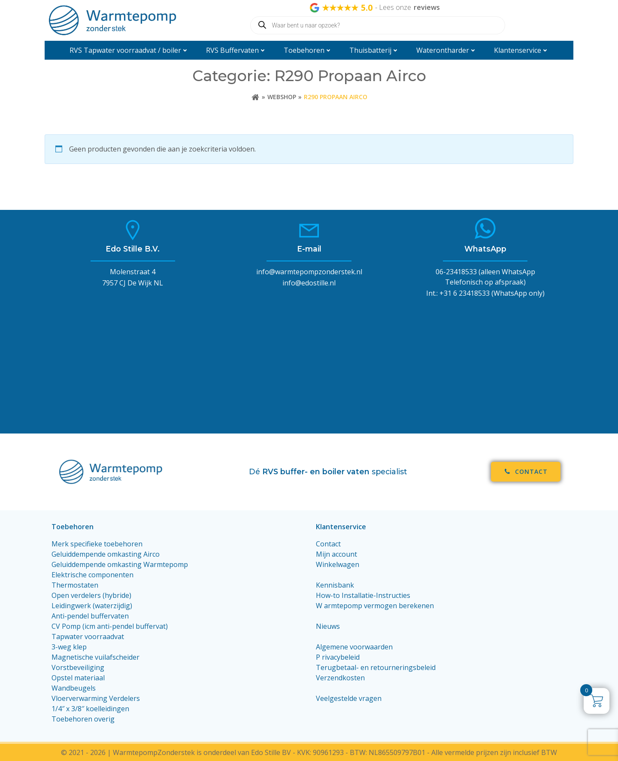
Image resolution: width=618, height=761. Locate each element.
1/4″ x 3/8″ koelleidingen (90, 708)
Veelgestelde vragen (349, 698)
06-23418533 (456, 271)
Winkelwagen (337, 564)
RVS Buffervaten (236, 50)
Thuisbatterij (374, 50)
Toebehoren (308, 50)
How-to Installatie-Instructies (363, 595)
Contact (328, 544)
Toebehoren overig (83, 719)
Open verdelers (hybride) (91, 595)
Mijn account (336, 554)
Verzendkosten (340, 677)
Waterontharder (446, 50)
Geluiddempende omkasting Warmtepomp (120, 564)
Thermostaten (75, 585)
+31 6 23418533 (464, 293)
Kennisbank (335, 585)
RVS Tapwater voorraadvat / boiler (129, 50)
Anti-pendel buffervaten (90, 616)
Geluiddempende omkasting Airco (106, 554)
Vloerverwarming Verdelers (96, 698)
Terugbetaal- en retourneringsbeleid (376, 667)
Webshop (281, 97)
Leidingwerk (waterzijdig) (92, 605)
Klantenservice (521, 50)
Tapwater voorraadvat (89, 636)
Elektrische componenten (92, 574)
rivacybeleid (341, 657)
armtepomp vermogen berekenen (379, 605)
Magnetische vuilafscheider (95, 657)
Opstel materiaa (77, 677)
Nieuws (328, 626)
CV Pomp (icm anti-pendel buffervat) (110, 626)
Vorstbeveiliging (78, 667)
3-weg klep (69, 647)
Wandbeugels (74, 688)
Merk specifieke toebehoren (97, 544)
